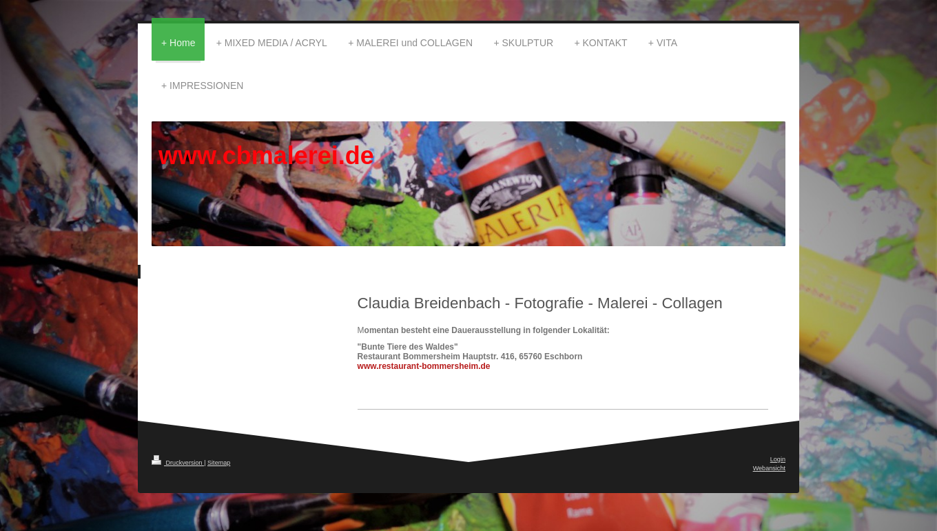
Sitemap (218, 462)
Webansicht (769, 468)
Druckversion (178, 462)
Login (777, 459)
